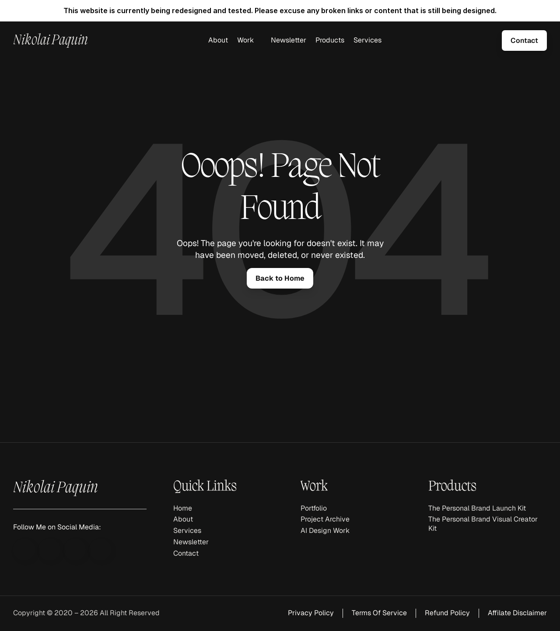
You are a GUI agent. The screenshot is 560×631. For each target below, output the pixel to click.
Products (329, 40)
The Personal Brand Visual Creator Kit (483, 524)
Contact (186, 553)
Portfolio (314, 508)
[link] (524, 40)
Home (182, 508)
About (218, 40)
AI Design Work (325, 530)
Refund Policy (447, 612)
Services (368, 40)
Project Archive (325, 519)
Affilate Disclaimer (517, 612)
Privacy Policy (311, 612)
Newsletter (288, 40)
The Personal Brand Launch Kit (477, 508)
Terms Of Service (379, 612)
